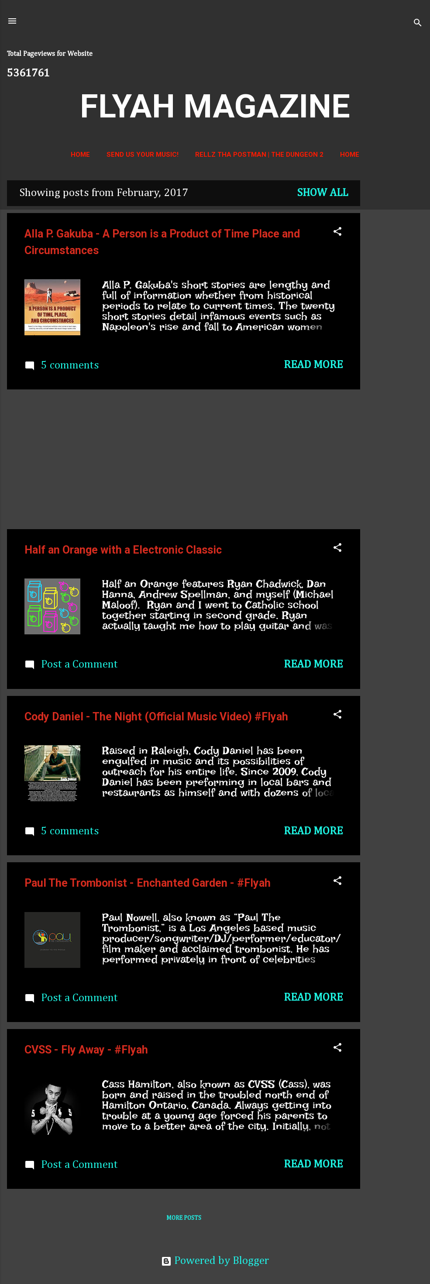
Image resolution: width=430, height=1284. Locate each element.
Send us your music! (143, 154)
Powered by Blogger (215, 1261)
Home (80, 154)
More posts (183, 1218)
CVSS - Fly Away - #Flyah (86, 1049)
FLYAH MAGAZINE (215, 106)
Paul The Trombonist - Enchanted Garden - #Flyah (147, 883)
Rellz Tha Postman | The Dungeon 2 (259, 154)
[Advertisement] (395, 311)
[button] (337, 232)
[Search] (418, 23)
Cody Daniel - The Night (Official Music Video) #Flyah (156, 716)
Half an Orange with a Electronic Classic (123, 550)
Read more (313, 365)
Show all (322, 193)
